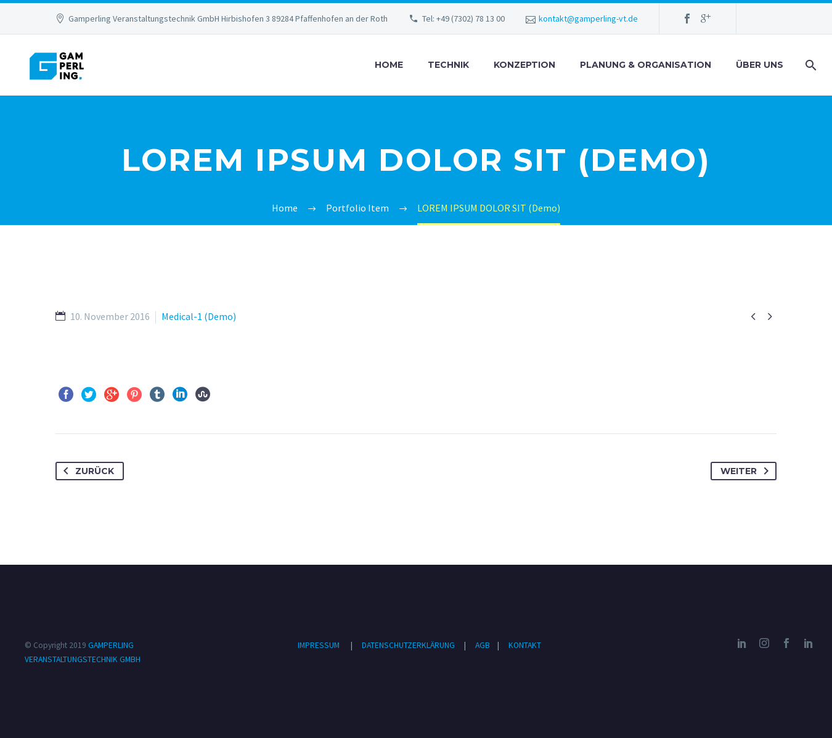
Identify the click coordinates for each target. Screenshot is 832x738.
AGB (483, 645)
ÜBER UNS (759, 64)
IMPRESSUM (319, 645)
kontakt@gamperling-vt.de (588, 18)
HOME (389, 64)
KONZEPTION (524, 64)
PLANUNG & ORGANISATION (645, 64)
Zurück (86, 471)
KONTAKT (524, 645)
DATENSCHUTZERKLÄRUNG (409, 645)
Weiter (746, 471)
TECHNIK (448, 64)
